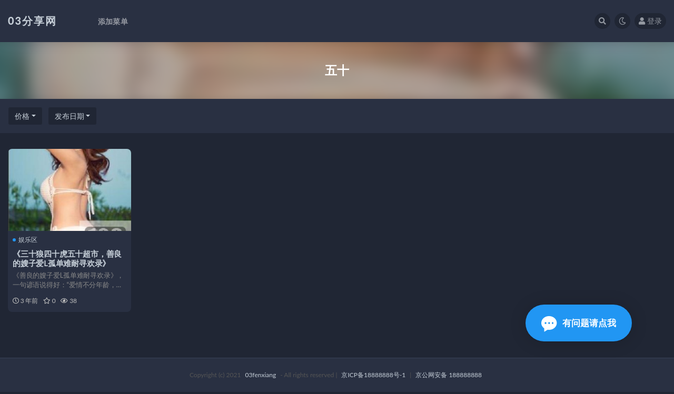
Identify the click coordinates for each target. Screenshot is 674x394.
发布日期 (69, 116)
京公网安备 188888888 (448, 377)
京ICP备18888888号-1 (373, 377)
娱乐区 (25, 240)
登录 (650, 20)
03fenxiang (260, 377)
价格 (22, 116)
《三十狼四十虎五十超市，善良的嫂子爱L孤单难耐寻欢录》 (67, 258)
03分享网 (32, 20)
